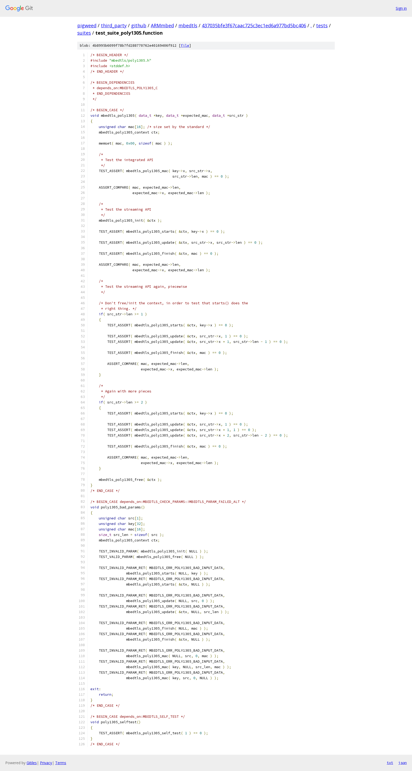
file (185, 45)
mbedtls (187, 25)
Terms (60, 762)
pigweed (86, 25)
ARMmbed (162, 25)
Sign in (401, 8)
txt (390, 762)
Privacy (46, 762)
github (138, 25)
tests (322, 25)
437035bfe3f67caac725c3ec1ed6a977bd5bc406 (254, 25)
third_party (114, 25)
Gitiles (32, 762)
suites (84, 33)
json (402, 762)
